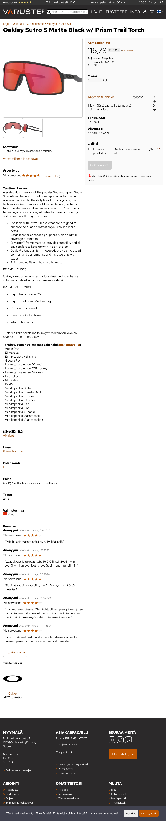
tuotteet (116, 11)
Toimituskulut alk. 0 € (60, 2)
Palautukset (12, 789)
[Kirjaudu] (145, 11)
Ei (4, 467)
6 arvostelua (50, 176)
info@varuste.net (67, 744)
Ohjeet (10, 798)
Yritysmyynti (65, 768)
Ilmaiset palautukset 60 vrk (107, 2)
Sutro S (65, 24)
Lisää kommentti (15, 652)
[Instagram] (120, 740)
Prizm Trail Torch (14, 451)
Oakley (51, 24)
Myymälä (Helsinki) (101, 97)
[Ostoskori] (152, 11)
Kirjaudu (63, 789)
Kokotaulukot (118, 794)
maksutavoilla (69, 345)
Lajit (97, 11)
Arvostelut (17, 2)
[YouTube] (128, 740)
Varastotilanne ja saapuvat (20, 159)
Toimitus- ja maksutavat (19, 802)
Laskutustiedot (67, 773)
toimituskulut (128, 50)
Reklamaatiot (13, 794)
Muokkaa (131, 813)
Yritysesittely (118, 802)
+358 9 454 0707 (75, 738)
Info (135, 11)
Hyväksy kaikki (149, 813)
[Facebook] (112, 740)
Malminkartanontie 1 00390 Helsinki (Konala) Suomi (29, 739)
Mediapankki (118, 798)
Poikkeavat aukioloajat (18, 770)
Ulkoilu (18, 24)
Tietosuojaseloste (68, 798)
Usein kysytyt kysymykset (73, 764)
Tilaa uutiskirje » (123, 754)
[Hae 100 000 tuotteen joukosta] (67, 11)
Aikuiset (8, 435)
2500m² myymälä (151, 2)
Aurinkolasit (35, 24)
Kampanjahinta (99, 43)
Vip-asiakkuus (66, 794)
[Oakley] (13, 687)
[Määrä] (95, 80)
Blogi (114, 789)
